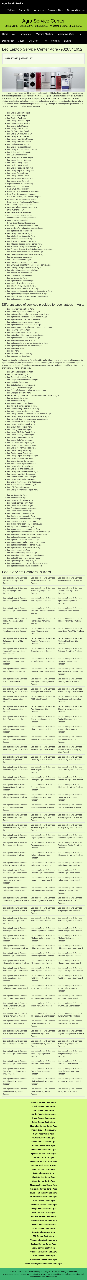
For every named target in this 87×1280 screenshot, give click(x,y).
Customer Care (55, 10)
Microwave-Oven (66, 34)
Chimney (55, 41)
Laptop (67, 41)
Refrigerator (25, 34)
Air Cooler (34, 41)
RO (45, 41)
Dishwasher (8, 41)
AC (13, 34)
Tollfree (11, 10)
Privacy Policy (34, 1271)
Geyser (21, 41)
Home (5, 34)
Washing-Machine (44, 34)
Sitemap (13, 1271)
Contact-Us (24, 10)
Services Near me (76, 10)
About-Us (39, 10)
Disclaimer (23, 1271)
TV (80, 34)
